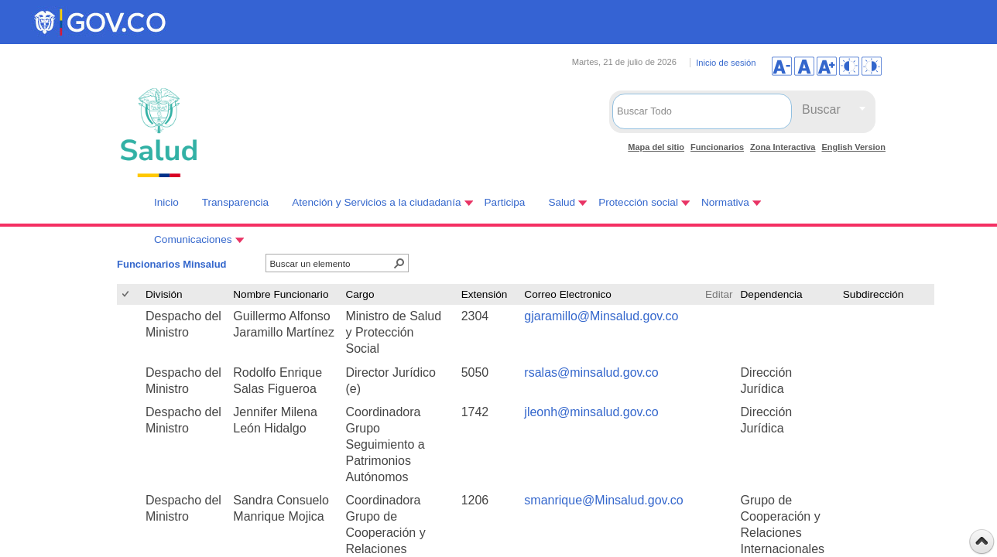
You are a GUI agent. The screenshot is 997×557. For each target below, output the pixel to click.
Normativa (725, 202)
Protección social (638, 202)
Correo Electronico (568, 294)
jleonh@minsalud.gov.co (591, 412)
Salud (561, 202)
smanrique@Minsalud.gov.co (603, 500)
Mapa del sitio (656, 147)
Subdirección (873, 294)
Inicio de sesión (725, 62)
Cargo (359, 294)
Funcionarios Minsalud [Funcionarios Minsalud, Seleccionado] (172, 264)
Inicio (166, 202)
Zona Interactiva (782, 147)
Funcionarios (717, 147)
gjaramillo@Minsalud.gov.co (601, 316)
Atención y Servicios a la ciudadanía (376, 202)
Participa (505, 202)
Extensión (484, 294)
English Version (853, 147)
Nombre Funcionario (280, 294)
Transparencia (235, 202)
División (164, 294)
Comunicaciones (193, 239)
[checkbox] (126, 294)
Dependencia (772, 294)
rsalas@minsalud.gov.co (591, 372)
